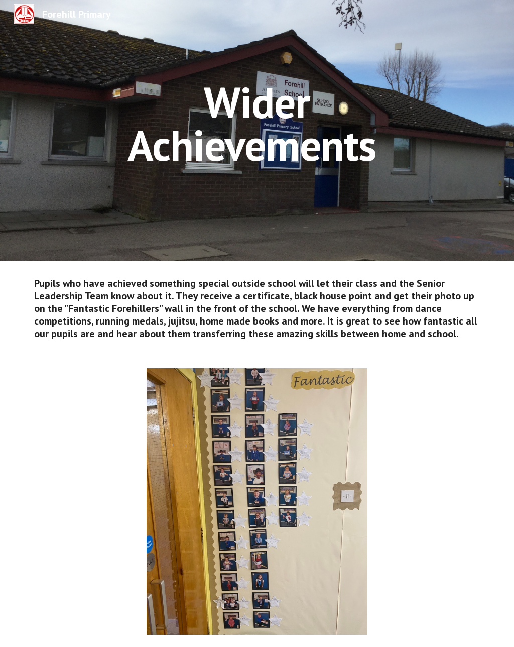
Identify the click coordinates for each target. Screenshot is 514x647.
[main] (256, 124)
